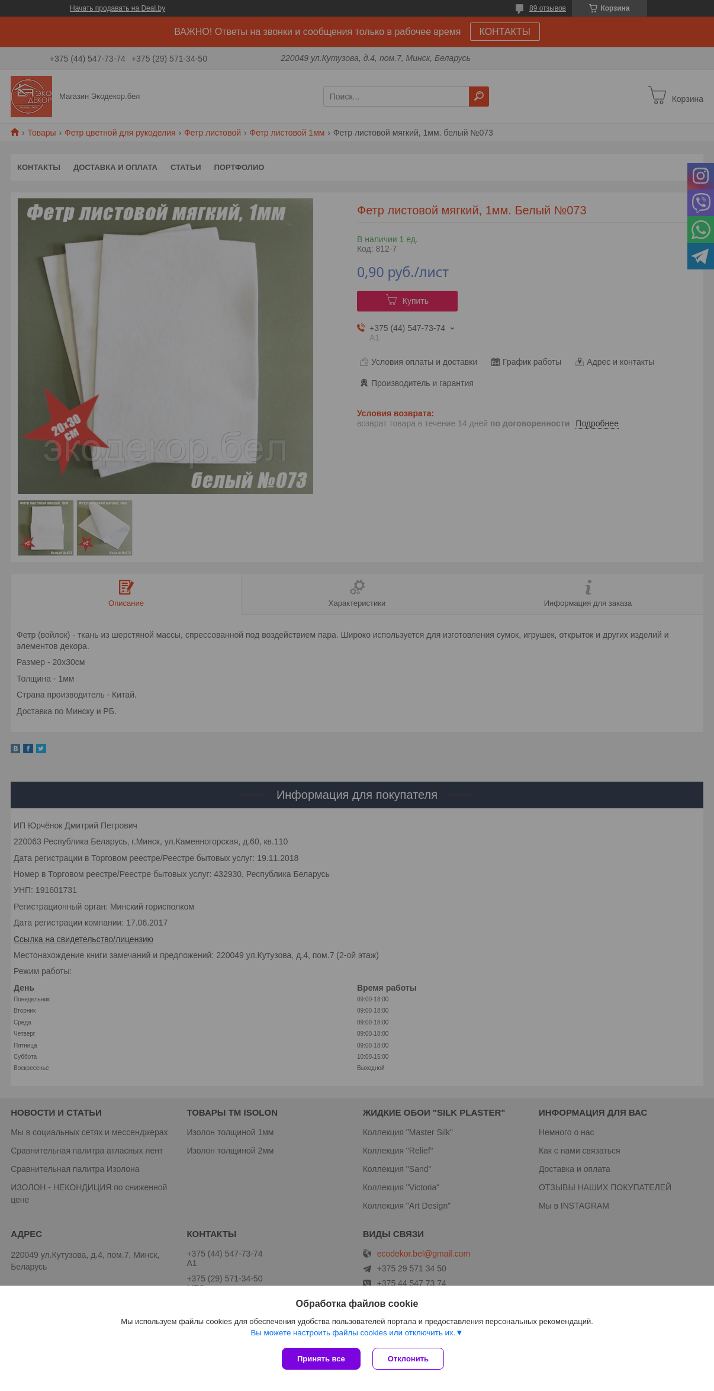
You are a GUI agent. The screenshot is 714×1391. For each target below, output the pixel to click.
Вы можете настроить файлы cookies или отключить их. (352, 1332)
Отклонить (408, 1358)
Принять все (321, 1358)
